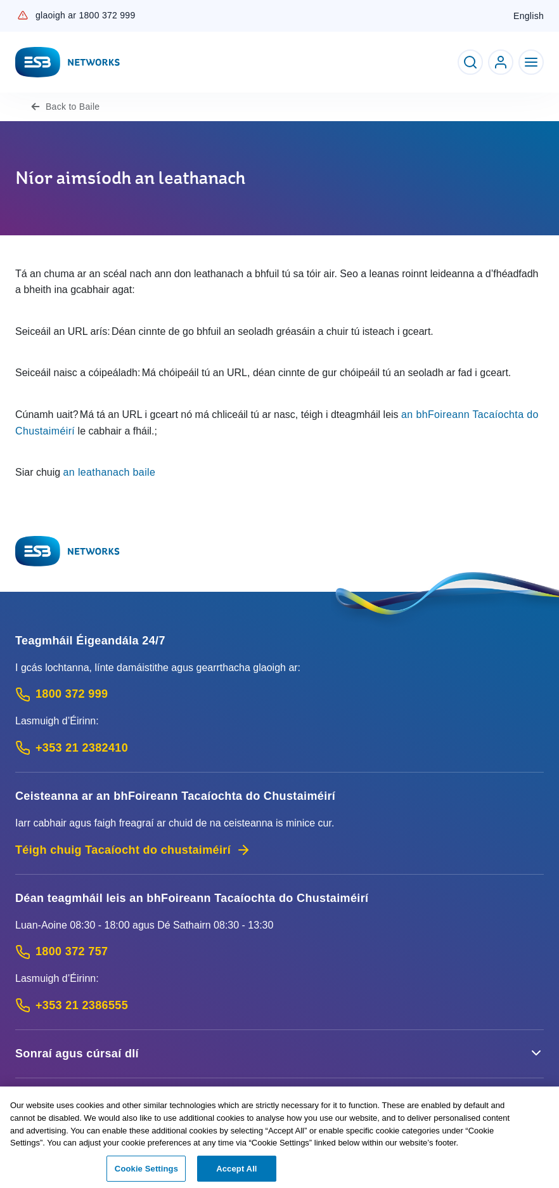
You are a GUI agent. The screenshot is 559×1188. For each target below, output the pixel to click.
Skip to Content (10, 10)
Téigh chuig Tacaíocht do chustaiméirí (133, 850)
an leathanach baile (109, 472)
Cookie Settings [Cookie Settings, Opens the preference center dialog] (146, 1172)
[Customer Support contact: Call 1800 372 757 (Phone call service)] (279, 951)
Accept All (236, 1172)
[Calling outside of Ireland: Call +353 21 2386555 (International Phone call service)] (279, 1005)
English (528, 16)
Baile (73, 106)
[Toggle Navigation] (531, 62)
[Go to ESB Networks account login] (500, 62)
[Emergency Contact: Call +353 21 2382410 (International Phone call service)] (279, 748)
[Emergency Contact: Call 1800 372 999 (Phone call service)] (279, 694)
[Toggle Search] (470, 62)
